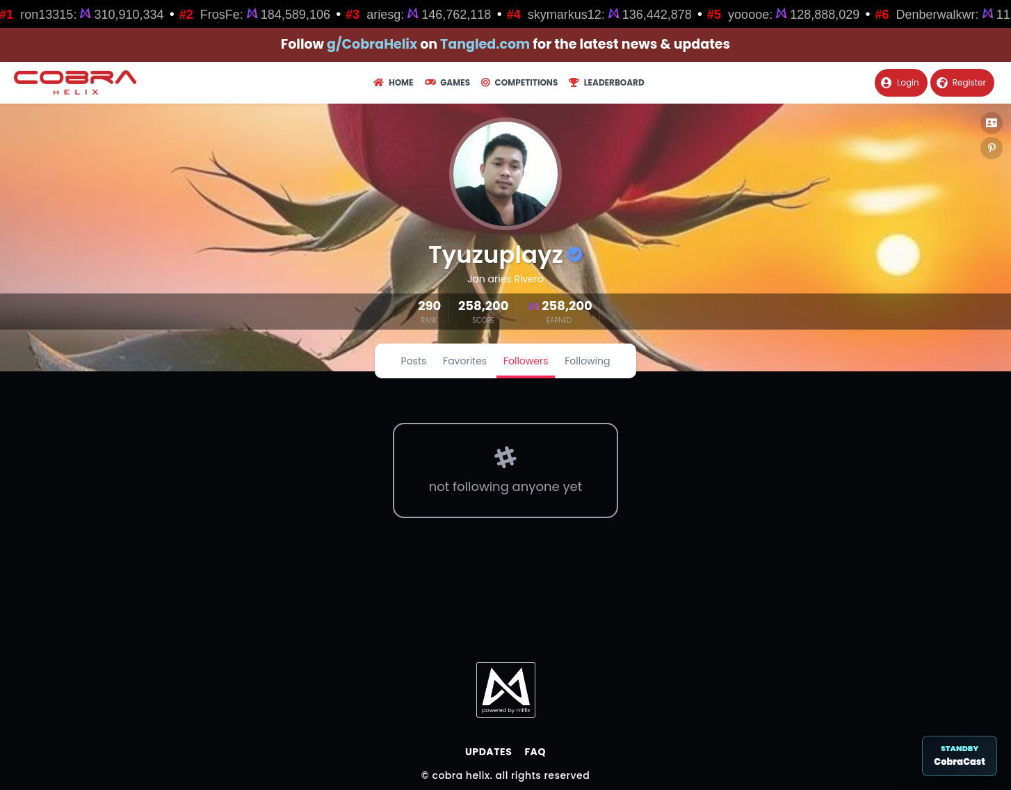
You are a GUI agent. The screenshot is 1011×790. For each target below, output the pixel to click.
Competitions (519, 82)
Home (393, 82)
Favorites (465, 361)
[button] (991, 123)
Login (900, 82)
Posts (414, 361)
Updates (488, 752)
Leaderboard (606, 82)
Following (587, 361)
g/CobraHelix (372, 44)
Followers (526, 361)
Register (961, 82)
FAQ (535, 752)
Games (447, 82)
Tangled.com (485, 44)
